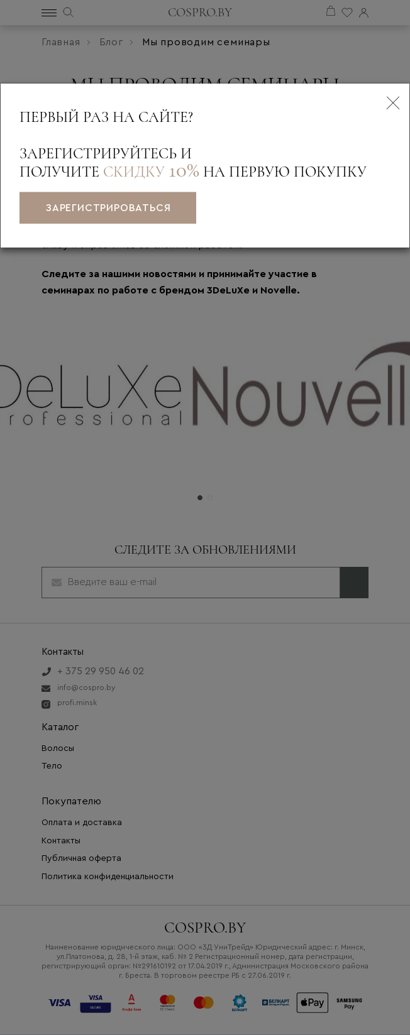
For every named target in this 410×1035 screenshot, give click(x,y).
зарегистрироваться (107, 208)
